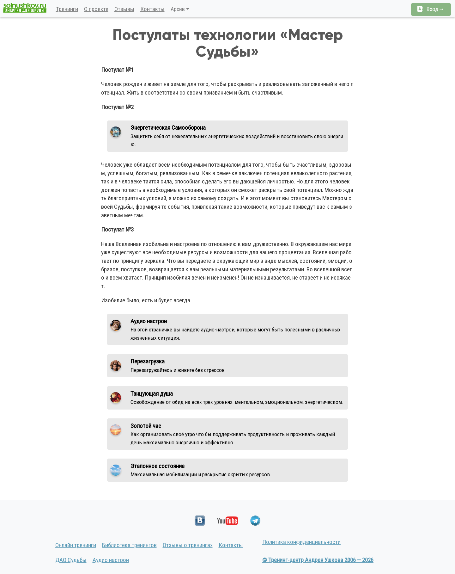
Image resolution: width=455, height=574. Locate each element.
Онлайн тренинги (75, 545)
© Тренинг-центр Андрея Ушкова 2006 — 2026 (317, 560)
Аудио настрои (111, 560)
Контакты (152, 9)
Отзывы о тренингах (188, 545)
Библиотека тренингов (129, 545)
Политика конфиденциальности (301, 542)
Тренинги (67, 9)
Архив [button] (178, 9)
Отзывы (124, 9)
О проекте (96, 9)
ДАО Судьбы (71, 560)
